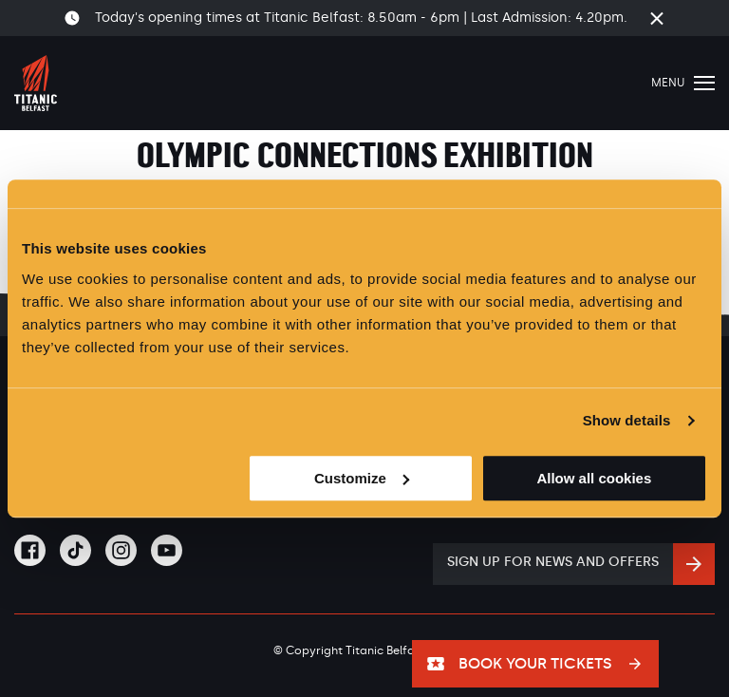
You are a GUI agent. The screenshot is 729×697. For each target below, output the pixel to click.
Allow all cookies (593, 478)
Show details (627, 420)
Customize (361, 478)
